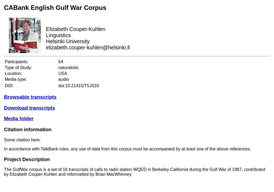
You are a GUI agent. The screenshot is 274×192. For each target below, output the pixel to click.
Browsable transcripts (30, 97)
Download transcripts (29, 108)
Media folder (18, 118)
